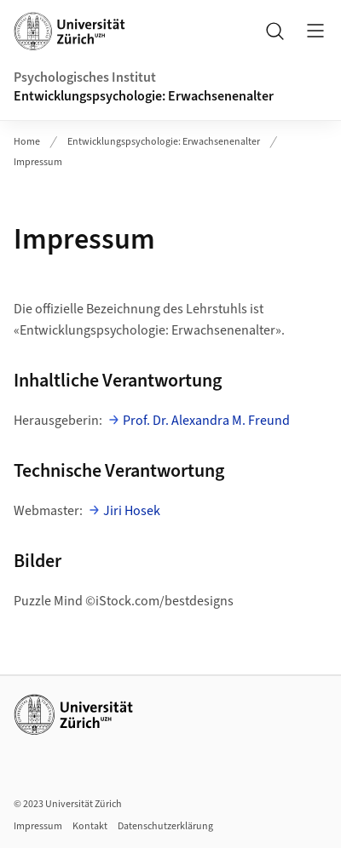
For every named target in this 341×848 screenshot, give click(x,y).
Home (27, 142)
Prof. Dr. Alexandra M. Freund (206, 420)
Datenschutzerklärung (165, 826)
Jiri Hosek (131, 510)
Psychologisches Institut (85, 77)
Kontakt (89, 826)
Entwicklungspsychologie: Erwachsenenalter (144, 96)
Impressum (38, 162)
